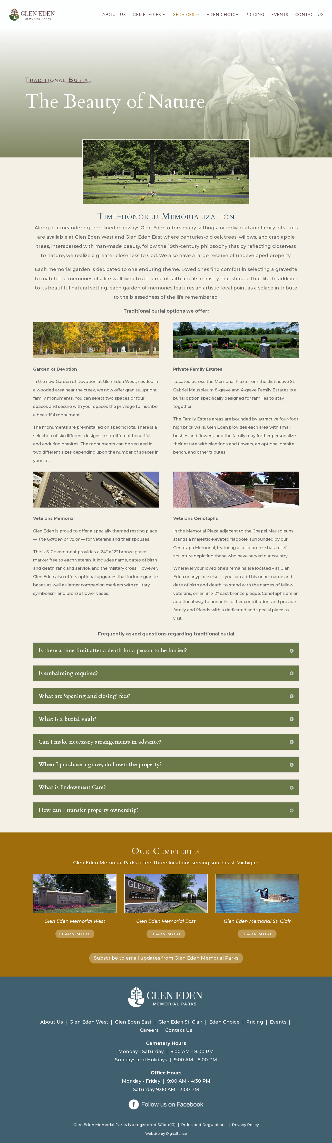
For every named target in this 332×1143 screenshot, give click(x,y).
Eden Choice (222, 15)
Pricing (254, 15)
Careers (149, 1030)
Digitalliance (176, 1133)
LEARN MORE (75, 933)
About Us (114, 15)
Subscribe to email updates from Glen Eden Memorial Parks (166, 958)
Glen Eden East (133, 1022)
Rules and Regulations (204, 1124)
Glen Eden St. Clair (180, 1022)
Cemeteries (147, 15)
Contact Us (309, 15)
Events (279, 15)
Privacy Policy (245, 1124)
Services (183, 15)
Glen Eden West (89, 1022)
